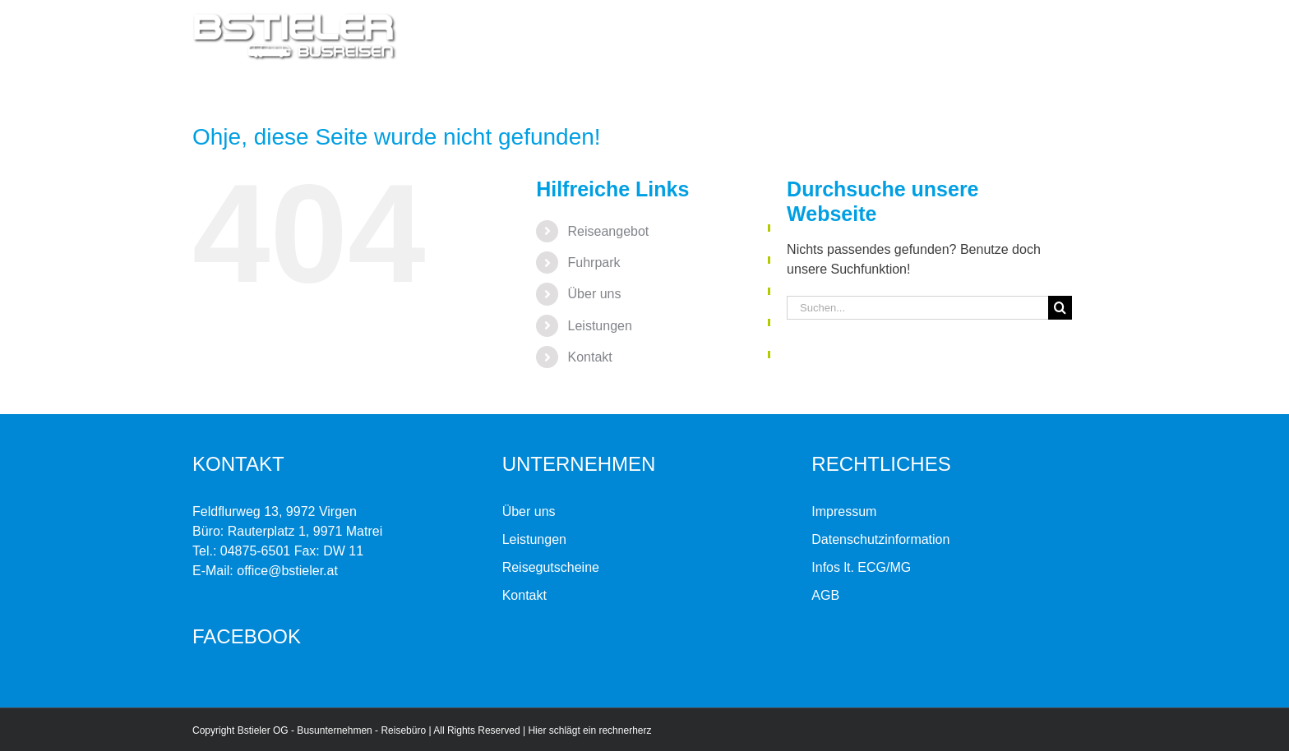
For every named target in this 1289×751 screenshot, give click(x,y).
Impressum (843, 511)
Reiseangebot (608, 231)
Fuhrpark (594, 263)
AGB (825, 595)
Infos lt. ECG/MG (861, 567)
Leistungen (600, 326)
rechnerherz (624, 730)
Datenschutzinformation (880, 539)
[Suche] (1060, 308)
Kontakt (590, 357)
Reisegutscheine (550, 567)
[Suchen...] (917, 308)
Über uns (594, 294)
